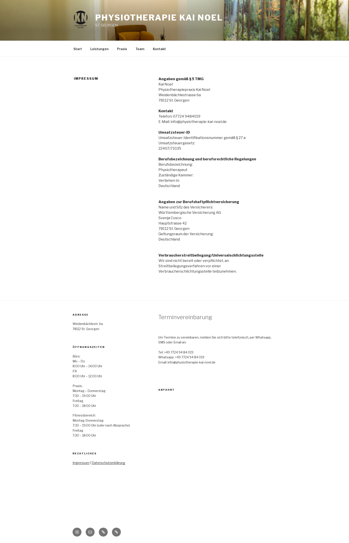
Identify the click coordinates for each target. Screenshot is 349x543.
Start (77, 49)
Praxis (122, 49)
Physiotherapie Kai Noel (159, 17)
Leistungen (99, 49)
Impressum (81, 463)
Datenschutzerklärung (108, 463)
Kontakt (159, 49)
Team (140, 49)
